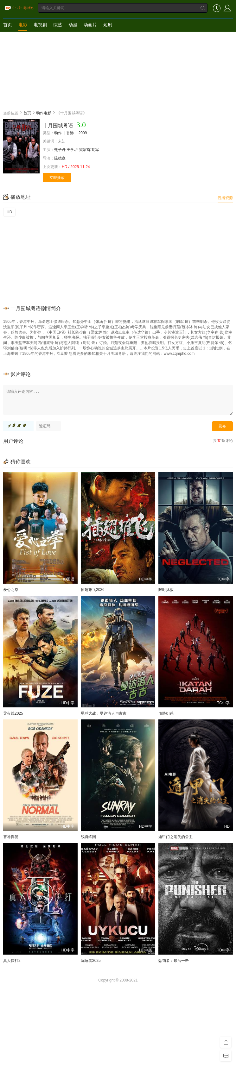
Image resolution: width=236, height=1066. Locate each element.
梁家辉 (85, 149)
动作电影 (43, 113)
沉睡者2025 (91, 960)
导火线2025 (13, 713)
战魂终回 (88, 837)
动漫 (72, 24)
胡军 (95, 149)
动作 (58, 133)
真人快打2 (12, 960)
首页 (7, 24)
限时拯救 (166, 589)
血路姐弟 (166, 713)
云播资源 (225, 198)
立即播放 (57, 177)
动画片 (90, 24)
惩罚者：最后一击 (173, 960)
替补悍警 (10, 837)
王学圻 (72, 149)
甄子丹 (60, 149)
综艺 (57, 24)
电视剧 (40, 24)
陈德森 (60, 158)
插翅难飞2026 (93, 589)
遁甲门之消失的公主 (175, 837)
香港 (70, 133)
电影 (22, 24)
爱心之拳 (10, 589)
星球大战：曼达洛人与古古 (103, 713)
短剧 (107, 24)
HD (9, 212)
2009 (83, 133)
